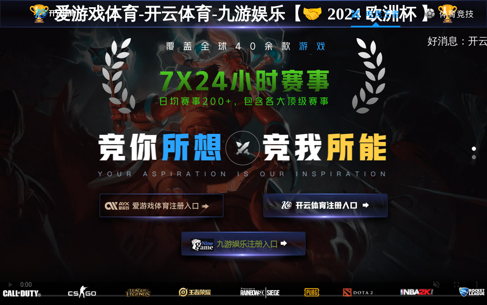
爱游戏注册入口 (161, 209)
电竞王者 (375, 14)
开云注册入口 (325, 209)
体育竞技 (449, 14)
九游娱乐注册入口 (243, 247)
